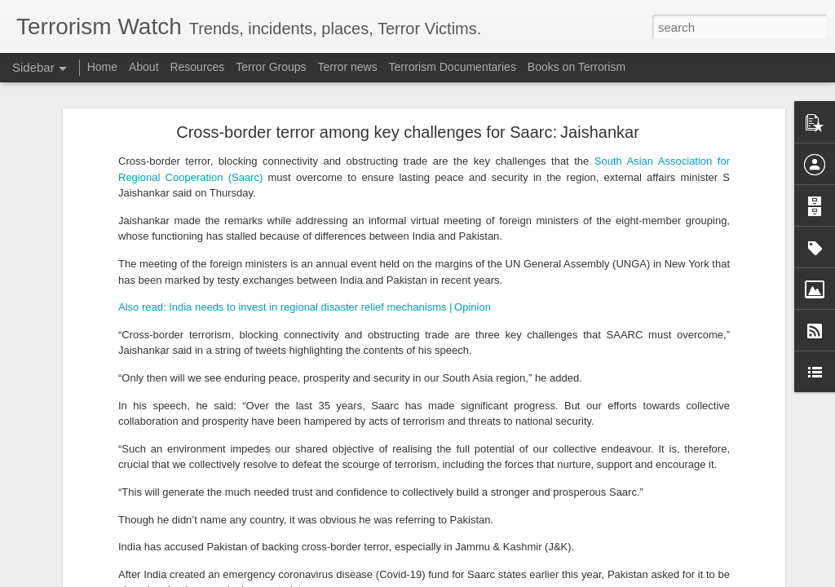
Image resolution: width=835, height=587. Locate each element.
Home (102, 66)
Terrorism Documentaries (452, 66)
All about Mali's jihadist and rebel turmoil (127, 466)
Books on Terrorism (576, 66)
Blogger (468, 578)
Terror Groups (271, 66)
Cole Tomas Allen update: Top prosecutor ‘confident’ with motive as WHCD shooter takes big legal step (492, 387)
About (144, 66)
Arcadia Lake (628, 327)
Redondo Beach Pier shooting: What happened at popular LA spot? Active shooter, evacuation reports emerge (511, 300)
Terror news (348, 66)
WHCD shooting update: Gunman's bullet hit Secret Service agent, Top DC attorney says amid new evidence (507, 568)
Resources (197, 66)
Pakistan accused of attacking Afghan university (143, 539)
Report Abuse (516, 578)
